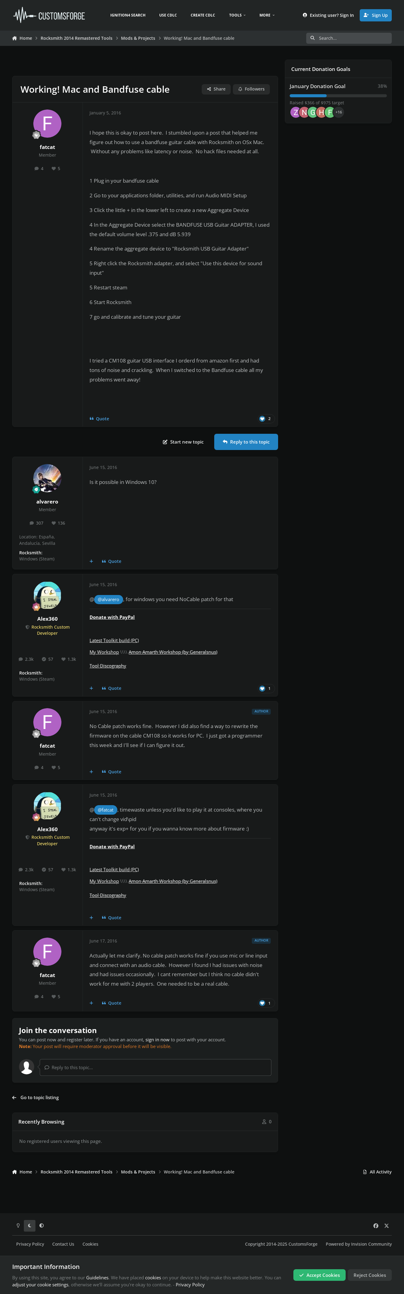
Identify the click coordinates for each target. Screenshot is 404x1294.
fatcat (47, 147)
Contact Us (63, 1244)
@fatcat (105, 810)
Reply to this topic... (69, 1067)
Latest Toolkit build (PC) (114, 640)
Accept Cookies (319, 1275)
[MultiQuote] (91, 561)
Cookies (90, 1244)
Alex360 (47, 618)
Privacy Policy (30, 1244)
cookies (153, 1277)
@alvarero (108, 599)
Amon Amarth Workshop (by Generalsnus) (173, 652)
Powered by (359, 1244)
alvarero (47, 501)
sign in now (157, 1039)
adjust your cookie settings (40, 1284)
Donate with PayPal (112, 617)
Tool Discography (108, 666)
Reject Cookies (370, 1275)
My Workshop (104, 652)
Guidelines (97, 1277)
